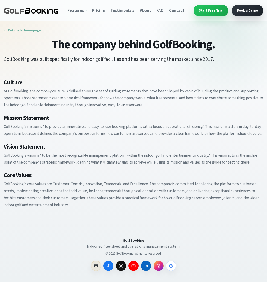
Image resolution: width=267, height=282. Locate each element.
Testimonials (122, 10)
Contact (176, 10)
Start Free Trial (211, 10)
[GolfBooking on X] (121, 266)
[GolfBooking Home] (31, 10)
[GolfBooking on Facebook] (108, 266)
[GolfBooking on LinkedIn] (146, 266)
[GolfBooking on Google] (171, 266)
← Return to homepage (22, 30)
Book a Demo (247, 10)
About (145, 10)
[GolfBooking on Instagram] (159, 266)
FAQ (160, 10)
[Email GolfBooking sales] (96, 266)
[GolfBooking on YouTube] (133, 266)
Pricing (98, 10)
